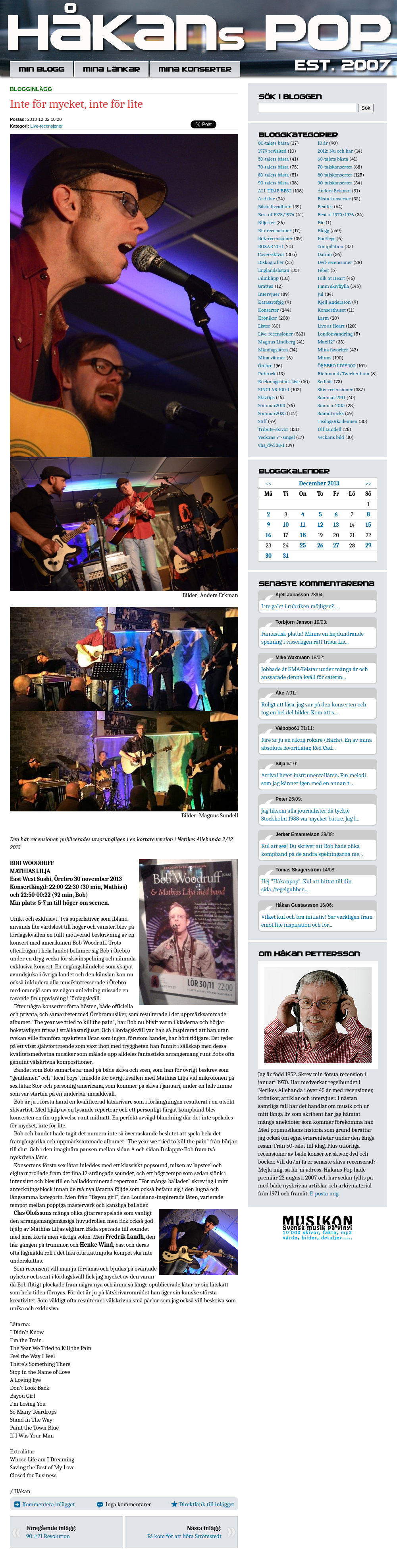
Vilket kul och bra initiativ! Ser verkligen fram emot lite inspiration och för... (317, 920)
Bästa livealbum (274, 207)
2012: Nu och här (335, 151)
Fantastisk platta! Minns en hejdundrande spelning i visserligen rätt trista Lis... (312, 637)
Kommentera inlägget (44, 1504)
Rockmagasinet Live (279, 381)
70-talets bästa (273, 167)
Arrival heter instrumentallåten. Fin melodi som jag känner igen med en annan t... (313, 779)
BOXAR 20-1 (270, 246)
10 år (323, 143)
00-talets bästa (273, 143)
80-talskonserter (335, 175)
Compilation (330, 246)
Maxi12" (326, 342)
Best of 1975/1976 (336, 214)
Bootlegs (326, 238)
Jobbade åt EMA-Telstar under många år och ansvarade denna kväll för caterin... (314, 673)
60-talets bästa (333, 159)
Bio (321, 222)
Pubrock (267, 373)
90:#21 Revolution (48, 1536)
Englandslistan (273, 270)
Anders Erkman (334, 191)
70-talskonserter (335, 167)
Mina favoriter (333, 350)
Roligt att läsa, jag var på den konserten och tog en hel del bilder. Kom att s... (313, 708)
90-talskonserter (335, 183)
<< (268, 483)
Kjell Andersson (334, 302)
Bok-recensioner (275, 238)
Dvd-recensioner (335, 262)
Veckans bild (331, 437)
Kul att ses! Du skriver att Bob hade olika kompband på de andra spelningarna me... (312, 850)
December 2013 (319, 483)
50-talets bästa (273, 159)
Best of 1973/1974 (276, 214)
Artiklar (266, 199)
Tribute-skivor (273, 429)
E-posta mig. (324, 1193)
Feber (323, 270)
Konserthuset (332, 310)
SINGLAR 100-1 (273, 389)
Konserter (268, 310)
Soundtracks (331, 413)
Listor (264, 326)
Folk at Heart (331, 278)
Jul (321, 294)
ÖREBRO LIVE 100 (336, 366)
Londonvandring (335, 334)
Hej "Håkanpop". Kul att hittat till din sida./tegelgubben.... (306, 885)
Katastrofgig (271, 302)
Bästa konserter (334, 199)
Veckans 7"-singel (276, 437)
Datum (325, 254)
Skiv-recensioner (335, 389)
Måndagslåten (273, 350)
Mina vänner (271, 358)
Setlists (325, 381)
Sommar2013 (271, 405)
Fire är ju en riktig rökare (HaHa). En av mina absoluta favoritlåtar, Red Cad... (316, 743)
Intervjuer (268, 294)
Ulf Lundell (329, 429)
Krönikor (267, 318)
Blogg (323, 230)
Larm (323, 318)
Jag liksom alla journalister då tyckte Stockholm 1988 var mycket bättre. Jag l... (310, 814)
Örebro (265, 366)
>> (368, 483)
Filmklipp (268, 278)
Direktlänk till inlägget (202, 1504)
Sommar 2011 (331, 397)
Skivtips (266, 397)
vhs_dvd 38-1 (271, 445)
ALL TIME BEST (274, 191)
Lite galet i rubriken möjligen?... (299, 606)
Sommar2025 (272, 413)
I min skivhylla (333, 286)
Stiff (262, 421)
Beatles (325, 207)
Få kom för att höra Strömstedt (184, 1536)
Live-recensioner (46, 126)
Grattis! (266, 286)
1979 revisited (272, 151)
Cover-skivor (271, 254)
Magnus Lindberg (276, 342)
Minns (324, 358)
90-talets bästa (273, 183)
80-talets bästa (273, 175)
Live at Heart (331, 326)
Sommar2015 (331, 405)
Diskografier (271, 262)
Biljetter (266, 222)
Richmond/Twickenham (343, 373)
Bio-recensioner (274, 230)
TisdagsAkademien (337, 421)
